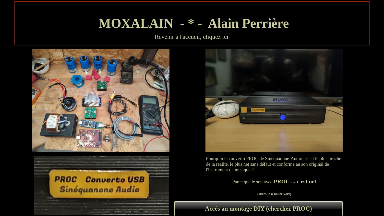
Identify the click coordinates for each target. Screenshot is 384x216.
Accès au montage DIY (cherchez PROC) (258, 208)
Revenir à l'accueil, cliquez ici (191, 36)
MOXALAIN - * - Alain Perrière (192, 23)
